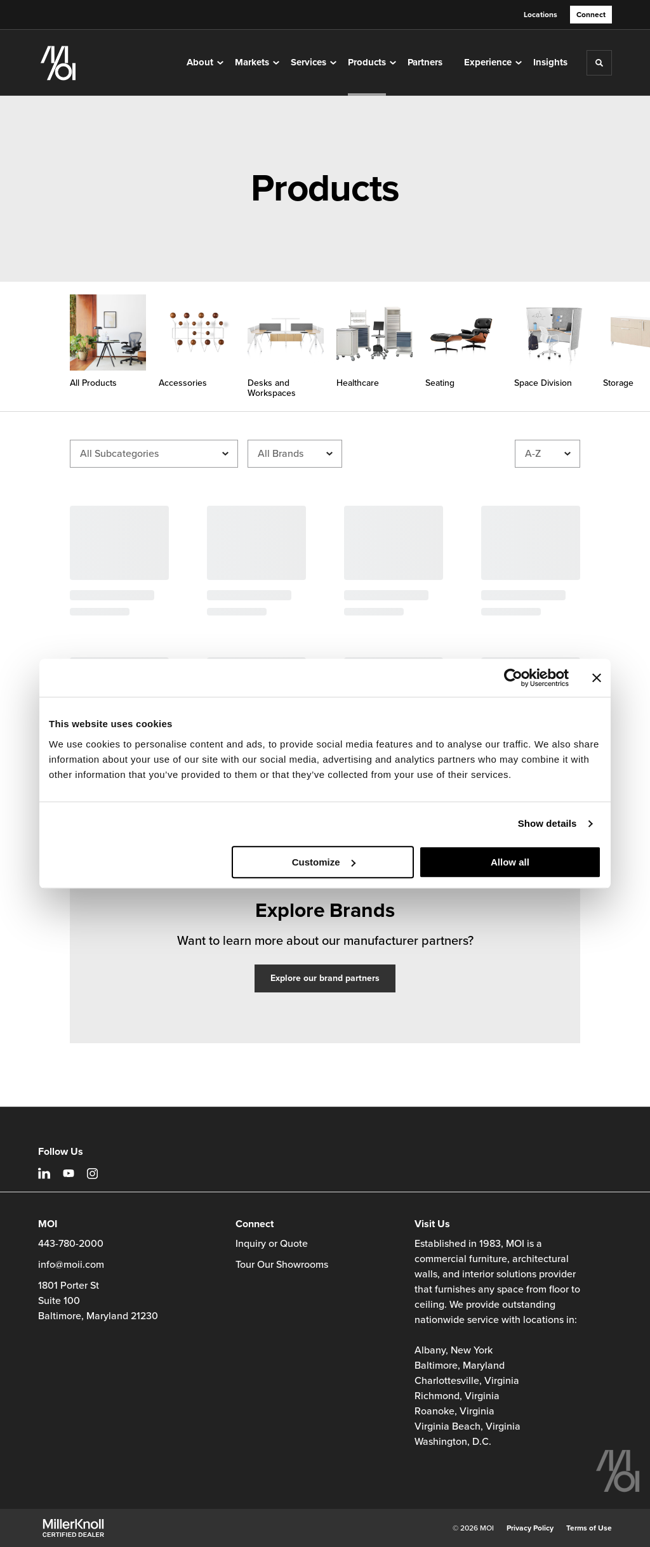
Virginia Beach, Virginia (468, 1426)
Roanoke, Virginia (454, 1411)
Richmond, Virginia (457, 1396)
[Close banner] (596, 677)
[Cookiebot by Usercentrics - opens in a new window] (513, 677)
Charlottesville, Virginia (467, 1380)
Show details (547, 823)
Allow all (510, 862)
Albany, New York (454, 1350)
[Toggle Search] (599, 63)
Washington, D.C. (453, 1441)
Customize (323, 862)
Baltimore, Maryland (460, 1365)
